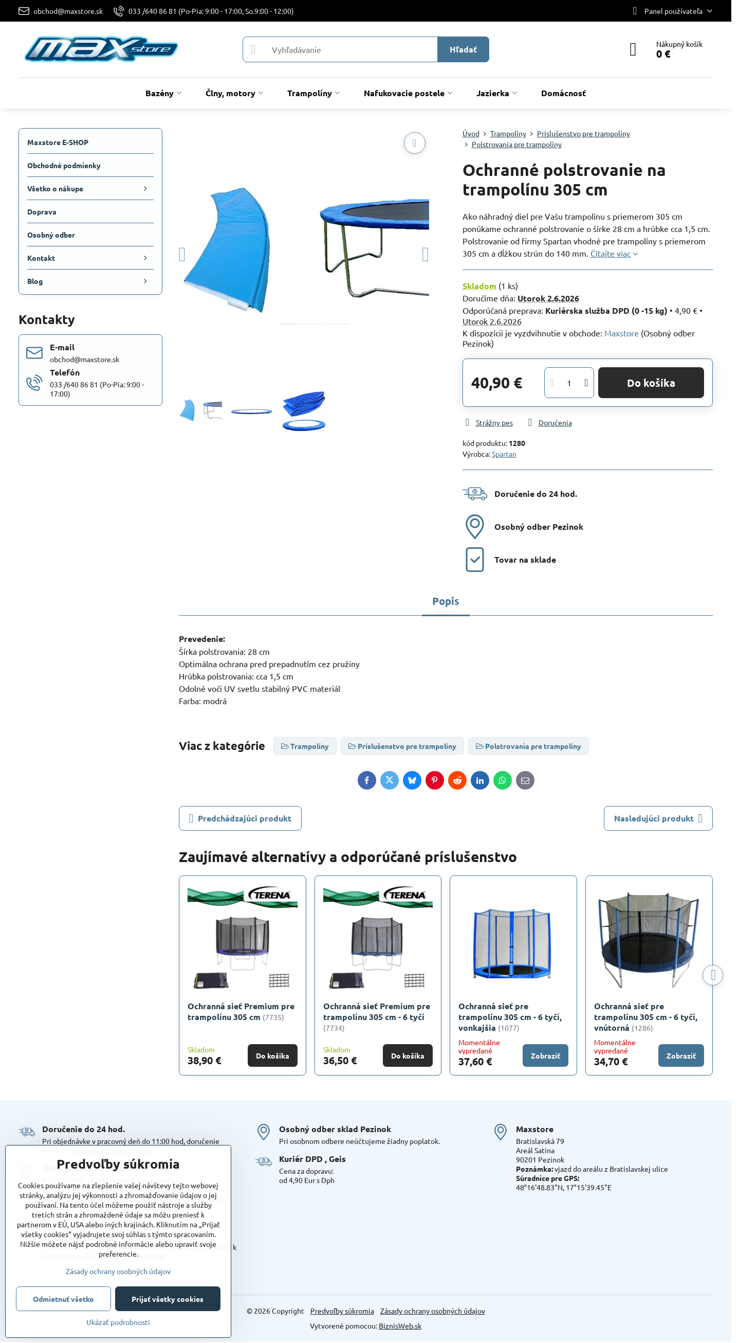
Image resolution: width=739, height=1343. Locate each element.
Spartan (504, 453)
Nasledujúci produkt (658, 818)
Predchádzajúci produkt (240, 818)
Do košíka (651, 382)
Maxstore (621, 333)
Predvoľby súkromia (342, 1310)
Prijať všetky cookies (168, 1298)
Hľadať (463, 49)
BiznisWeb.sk (400, 1325)
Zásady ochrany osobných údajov (432, 1310)
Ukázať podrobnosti (118, 1322)
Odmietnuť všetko (63, 1298)
